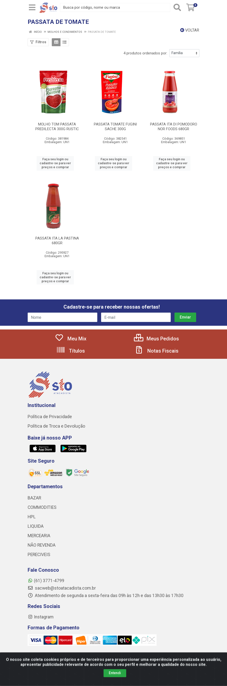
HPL (32, 516)
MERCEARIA (39, 535)
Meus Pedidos (156, 339)
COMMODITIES (42, 507)
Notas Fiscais (156, 351)
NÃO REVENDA (42, 545)
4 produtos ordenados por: (145, 53)
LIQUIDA (36, 526)
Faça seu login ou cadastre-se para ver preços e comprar (55, 163)
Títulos (70, 351)
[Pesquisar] (177, 7)
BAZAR (34, 497)
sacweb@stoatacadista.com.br (62, 588)
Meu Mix (70, 339)
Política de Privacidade (50, 416)
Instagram (41, 616)
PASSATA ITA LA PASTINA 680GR (57, 240)
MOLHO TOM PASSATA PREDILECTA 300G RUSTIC (57, 126)
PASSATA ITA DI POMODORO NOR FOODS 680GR (173, 126)
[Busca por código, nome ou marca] (115, 7)
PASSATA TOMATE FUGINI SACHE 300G (115, 126)
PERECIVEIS (39, 554)
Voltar (189, 30)
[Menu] (32, 7)
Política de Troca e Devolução (56, 426)
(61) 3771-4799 (46, 580)
